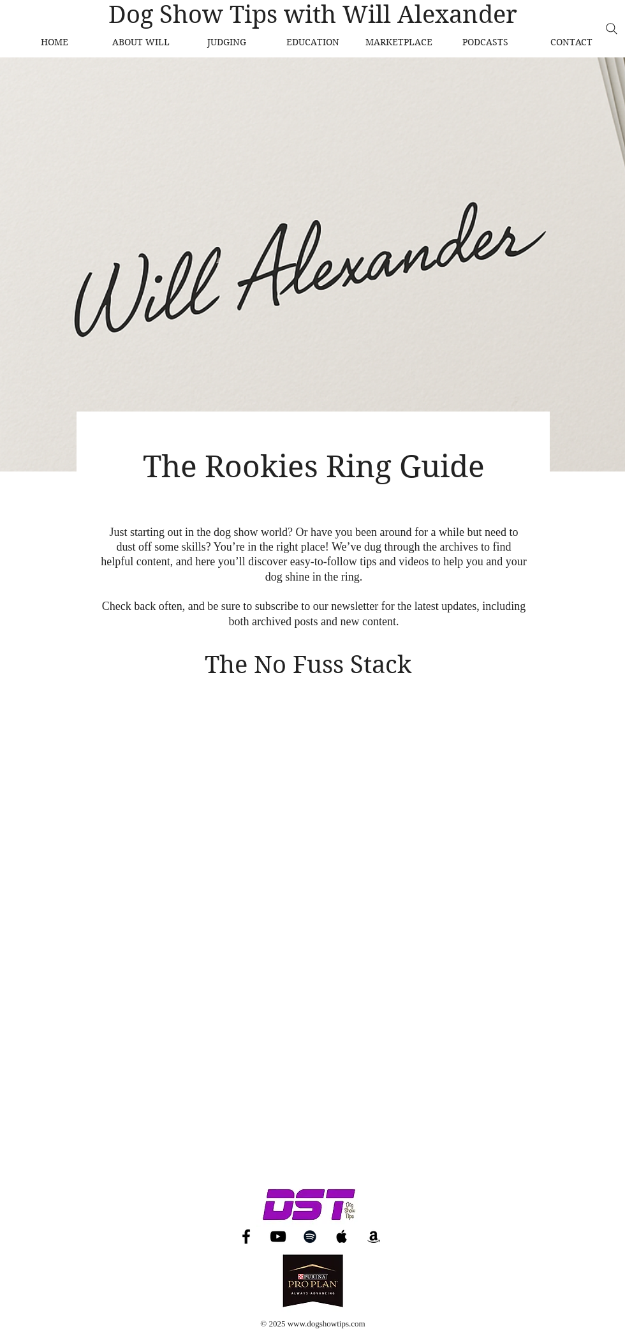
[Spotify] (310, 1236)
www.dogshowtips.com (326, 1323)
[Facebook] (246, 1236)
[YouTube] (278, 1236)
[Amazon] (373, 1236)
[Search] (611, 28)
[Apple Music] (341, 1236)
